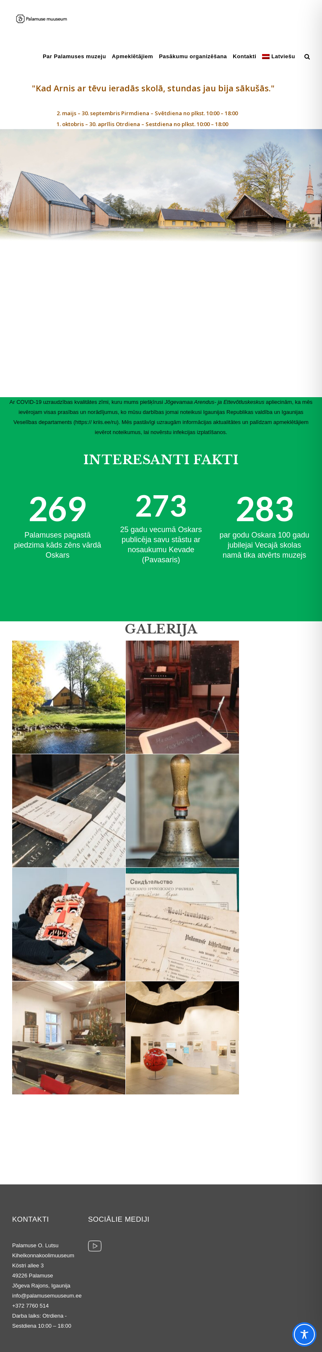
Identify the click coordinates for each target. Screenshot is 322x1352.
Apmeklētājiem (132, 56)
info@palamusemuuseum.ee (47, 1296)
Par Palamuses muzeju (74, 56)
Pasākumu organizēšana (193, 56)
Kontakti (244, 56)
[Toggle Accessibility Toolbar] (304, 1334)
